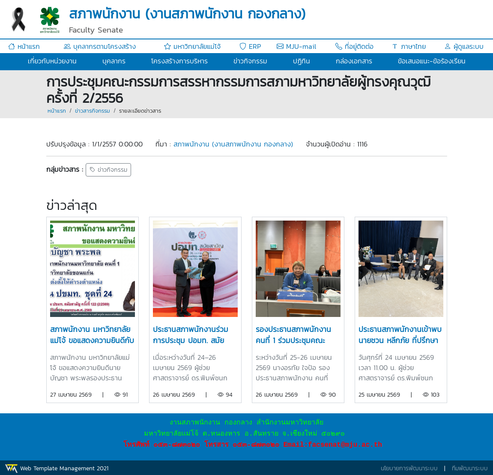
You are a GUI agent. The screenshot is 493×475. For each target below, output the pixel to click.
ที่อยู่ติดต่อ (354, 46)
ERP (250, 46)
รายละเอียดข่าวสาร (140, 111)
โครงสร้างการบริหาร (179, 61)
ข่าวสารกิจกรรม (92, 111)
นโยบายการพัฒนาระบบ (409, 468)
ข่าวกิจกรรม (250, 61)
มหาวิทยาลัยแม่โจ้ (192, 46)
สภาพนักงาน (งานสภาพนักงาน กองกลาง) (233, 144)
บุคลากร (113, 61)
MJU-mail (296, 46)
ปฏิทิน (301, 61)
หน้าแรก (24, 46)
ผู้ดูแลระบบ (464, 46)
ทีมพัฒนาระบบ (470, 468)
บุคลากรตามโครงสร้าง (100, 46)
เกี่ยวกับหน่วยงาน (52, 61)
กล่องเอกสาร (354, 61)
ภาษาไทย (408, 46)
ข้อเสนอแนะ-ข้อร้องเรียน (432, 61)
